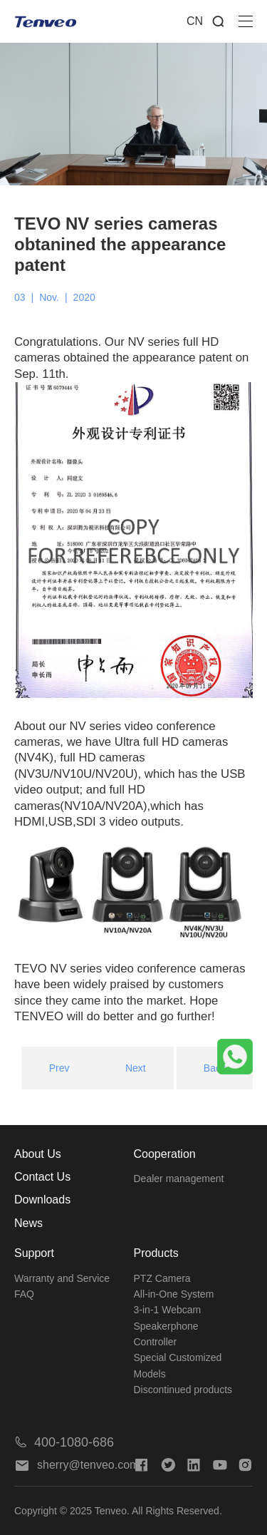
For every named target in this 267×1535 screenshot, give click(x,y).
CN (195, 21)
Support (34, 1253)
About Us (37, 1154)
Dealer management (179, 1178)
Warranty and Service (62, 1278)
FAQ (24, 1294)
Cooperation (165, 1154)
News (28, 1223)
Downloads (42, 1199)
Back (215, 1068)
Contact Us (42, 1177)
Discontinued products (183, 1389)
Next (135, 1068)
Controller (155, 1341)
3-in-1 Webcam (167, 1309)
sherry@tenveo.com (76, 1465)
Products (156, 1253)
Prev (59, 1068)
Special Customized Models (178, 1365)
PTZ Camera (162, 1278)
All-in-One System (174, 1294)
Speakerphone (166, 1326)
